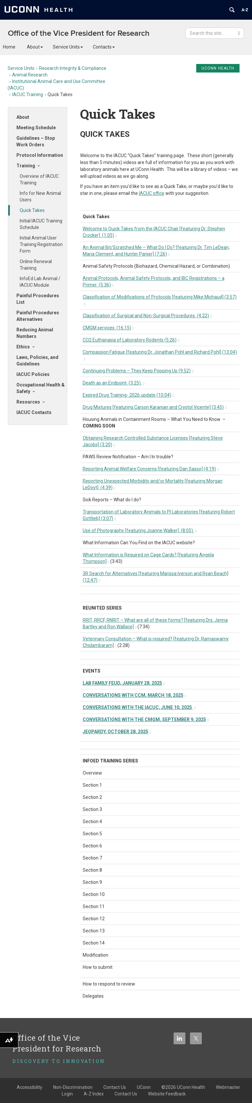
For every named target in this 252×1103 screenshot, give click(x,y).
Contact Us (126, 1093)
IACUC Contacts (34, 412)
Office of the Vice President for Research (79, 33)
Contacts (104, 47)
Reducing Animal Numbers (34, 333)
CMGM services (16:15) (108, 327)
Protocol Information (39, 155)
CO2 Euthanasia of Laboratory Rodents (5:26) (131, 340)
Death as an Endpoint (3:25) (114, 382)
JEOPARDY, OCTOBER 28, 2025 (117, 731)
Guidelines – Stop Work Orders (35, 141)
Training (25, 165)
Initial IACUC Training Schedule (41, 224)
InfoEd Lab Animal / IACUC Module (40, 282)
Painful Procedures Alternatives (37, 316)
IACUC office (151, 193)
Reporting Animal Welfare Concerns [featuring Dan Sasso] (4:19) (151, 468)
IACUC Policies (33, 374)
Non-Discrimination (73, 1087)
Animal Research (30, 74)
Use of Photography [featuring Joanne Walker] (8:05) (140, 530)
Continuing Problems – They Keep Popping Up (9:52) (138, 370)
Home (9, 47)
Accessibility (29, 1087)
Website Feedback (167, 1093)
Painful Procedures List (37, 299)
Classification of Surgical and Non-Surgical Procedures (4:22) (147, 315)
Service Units (68, 47)
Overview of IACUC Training (39, 179)
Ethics (23, 346)
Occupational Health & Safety (40, 388)
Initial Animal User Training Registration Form (41, 244)
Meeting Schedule (36, 127)
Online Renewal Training (36, 265)
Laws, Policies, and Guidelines (37, 360)
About (35, 47)
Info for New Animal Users (40, 196)
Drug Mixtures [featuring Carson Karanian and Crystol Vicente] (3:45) (155, 407)
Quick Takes (32, 210)
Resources (28, 402)
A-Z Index (94, 1093)
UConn (144, 1087)
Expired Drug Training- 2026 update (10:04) (128, 395)
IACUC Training (27, 94)
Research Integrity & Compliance (72, 68)
